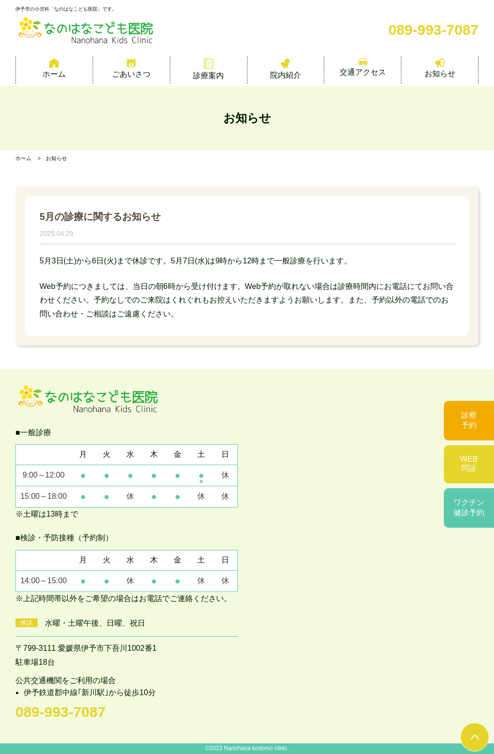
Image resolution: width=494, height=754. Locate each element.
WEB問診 (469, 463)
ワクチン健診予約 (468, 507)
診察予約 (469, 420)
